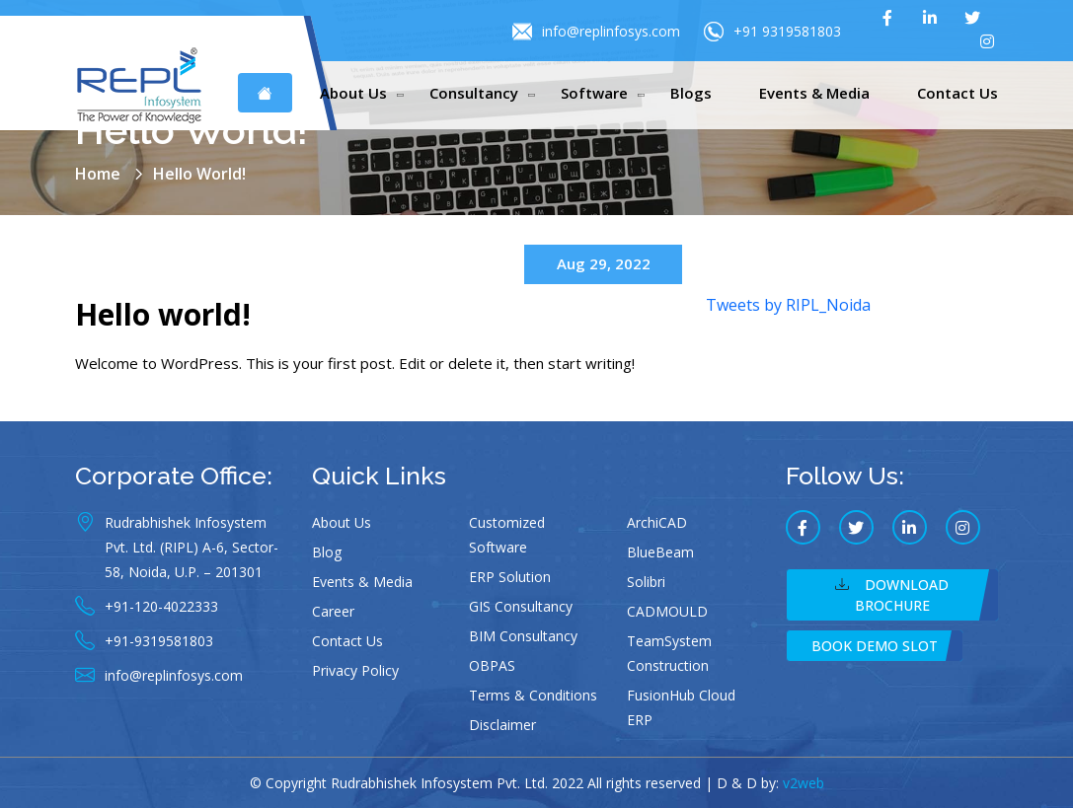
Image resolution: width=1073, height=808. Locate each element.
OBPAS (492, 665)
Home (97, 173)
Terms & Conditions (533, 695)
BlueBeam (660, 552)
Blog (327, 552)
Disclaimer (502, 724)
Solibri (646, 581)
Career (333, 611)
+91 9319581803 (772, 31)
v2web (803, 782)
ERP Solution (510, 576)
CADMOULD (667, 611)
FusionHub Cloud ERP (681, 707)
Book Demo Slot (874, 645)
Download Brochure (892, 595)
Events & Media (814, 93)
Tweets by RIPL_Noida (788, 305)
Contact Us (957, 93)
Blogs (691, 93)
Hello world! (163, 314)
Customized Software (507, 534)
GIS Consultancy (521, 606)
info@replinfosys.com (596, 31)
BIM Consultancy (523, 635)
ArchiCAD (657, 522)
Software (594, 93)
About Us (353, 93)
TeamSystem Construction (669, 653)
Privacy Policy (355, 670)
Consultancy (473, 93)
